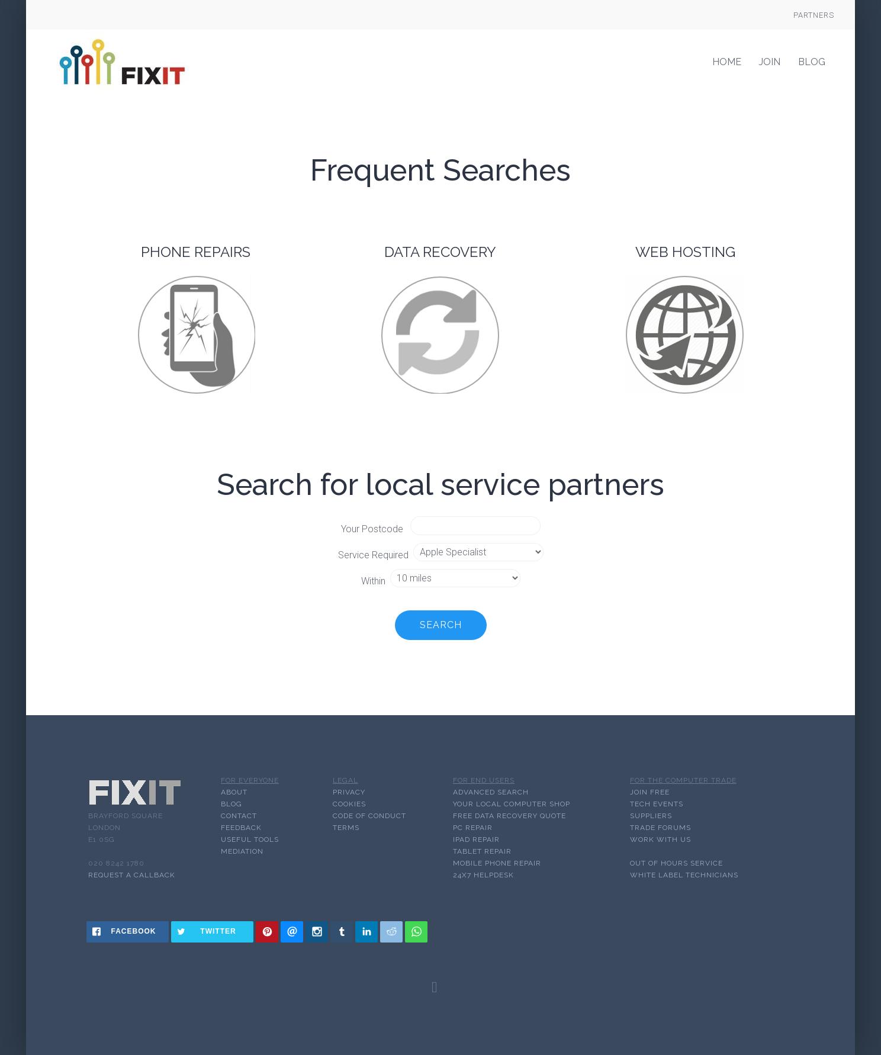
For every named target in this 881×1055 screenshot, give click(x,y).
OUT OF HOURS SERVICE (676, 863)
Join (769, 61)
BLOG (231, 804)
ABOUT (234, 792)
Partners (813, 15)
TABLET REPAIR (482, 851)
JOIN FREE (650, 792)
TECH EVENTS (656, 804)
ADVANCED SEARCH (491, 792)
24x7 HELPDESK (483, 875)
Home (726, 61)
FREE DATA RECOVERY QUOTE (509, 816)
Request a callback (131, 875)
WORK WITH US (660, 839)
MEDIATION (242, 851)
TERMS (346, 828)
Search (441, 625)
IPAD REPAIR (476, 839)
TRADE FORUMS (660, 828)
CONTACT (239, 816)
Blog (811, 61)
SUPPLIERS (651, 816)
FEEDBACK (241, 828)
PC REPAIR (473, 828)
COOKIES (349, 804)
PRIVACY (349, 792)
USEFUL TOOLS (250, 839)
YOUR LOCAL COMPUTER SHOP (511, 804)
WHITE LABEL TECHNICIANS (684, 875)
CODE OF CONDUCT (369, 816)
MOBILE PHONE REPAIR (497, 863)
